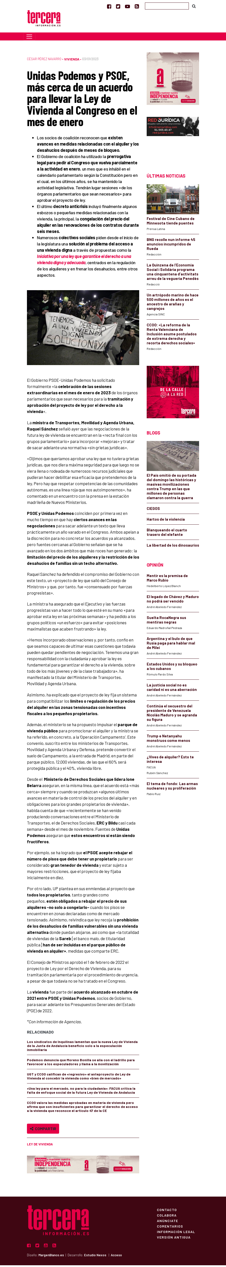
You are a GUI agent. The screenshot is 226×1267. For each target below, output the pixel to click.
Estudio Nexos (95, 1257)
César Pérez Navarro (44, 61)
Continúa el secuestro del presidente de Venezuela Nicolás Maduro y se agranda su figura (172, 714)
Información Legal (176, 1234)
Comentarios (170, 1228)
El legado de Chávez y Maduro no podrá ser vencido (173, 600)
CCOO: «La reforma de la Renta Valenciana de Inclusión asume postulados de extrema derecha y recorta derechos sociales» (172, 335)
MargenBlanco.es (51, 1257)
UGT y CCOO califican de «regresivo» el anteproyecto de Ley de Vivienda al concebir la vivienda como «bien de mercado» (78, 1078)
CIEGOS (153, 510)
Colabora (167, 1217)
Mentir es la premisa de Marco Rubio (167, 579)
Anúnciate (167, 1223)
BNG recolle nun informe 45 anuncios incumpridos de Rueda (171, 245)
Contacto (167, 1212)
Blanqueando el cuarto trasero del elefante (167, 534)
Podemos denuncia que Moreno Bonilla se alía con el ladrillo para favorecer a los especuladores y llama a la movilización (81, 1064)
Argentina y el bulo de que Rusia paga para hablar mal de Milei (171, 644)
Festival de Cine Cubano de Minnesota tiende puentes (171, 222)
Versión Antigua (174, 1239)
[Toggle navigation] (29, 38)
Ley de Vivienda (40, 1146)
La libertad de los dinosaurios (173, 547)
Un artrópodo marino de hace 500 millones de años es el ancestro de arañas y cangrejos (173, 303)
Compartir (43, 1130)
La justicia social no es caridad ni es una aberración (172, 688)
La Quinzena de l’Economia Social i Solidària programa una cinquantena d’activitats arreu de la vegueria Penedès (173, 273)
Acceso (116, 1257)
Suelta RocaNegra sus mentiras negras (166, 621)
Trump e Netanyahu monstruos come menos (168, 739)
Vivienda (71, 61)
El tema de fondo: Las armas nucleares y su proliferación (172, 787)
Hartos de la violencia (166, 521)
